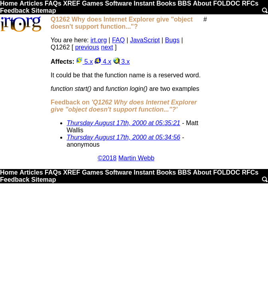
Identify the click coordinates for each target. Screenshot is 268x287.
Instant (144, 3)
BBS (184, 3)
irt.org (99, 40)
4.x (103, 61)
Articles (31, 3)
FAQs (53, 3)
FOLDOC (226, 3)
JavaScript (145, 40)
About (202, 3)
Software (118, 3)
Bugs (172, 40)
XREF (71, 3)
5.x (84, 61)
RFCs (250, 3)
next (107, 47)
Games (92, 3)
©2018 (107, 158)
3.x (121, 61)
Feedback (15, 10)
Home (9, 3)
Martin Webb (136, 158)
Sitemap (43, 10)
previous (87, 47)
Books (166, 3)
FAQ (118, 40)
